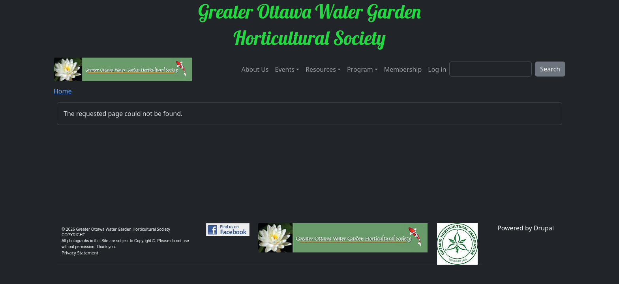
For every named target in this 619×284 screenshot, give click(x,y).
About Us (255, 69)
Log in (437, 69)
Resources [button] (321, 69)
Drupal (544, 228)
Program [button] (360, 69)
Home (63, 91)
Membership (403, 69)
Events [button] (284, 69)
